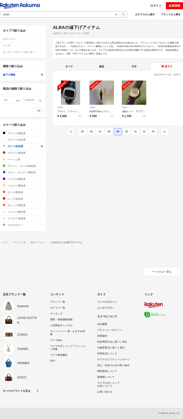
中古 (134, 66)
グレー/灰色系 (23, 146)
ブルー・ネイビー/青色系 (23, 172)
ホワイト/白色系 (23, 139)
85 (82, 131)
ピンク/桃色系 (23, 192)
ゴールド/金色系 (23, 218)
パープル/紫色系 (23, 178)
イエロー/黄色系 (23, 185)
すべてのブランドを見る (16, 390)
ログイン (156, 5)
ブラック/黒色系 (23, 133)
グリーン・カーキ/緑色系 (23, 165)
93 (153, 131)
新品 (101, 66)
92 (144, 131)
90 (126, 131)
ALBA (60, 107)
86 (91, 131)
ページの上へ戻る (161, 271)
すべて (69, 66)
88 (109, 131)
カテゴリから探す (145, 14)
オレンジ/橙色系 (23, 205)
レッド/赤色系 (23, 198)
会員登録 (174, 5)
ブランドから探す (171, 14)
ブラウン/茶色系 (23, 152)
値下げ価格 (23, 74)
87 (100, 131)
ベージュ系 (23, 159)
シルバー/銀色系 (23, 211)
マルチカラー (23, 224)
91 (135, 131)
